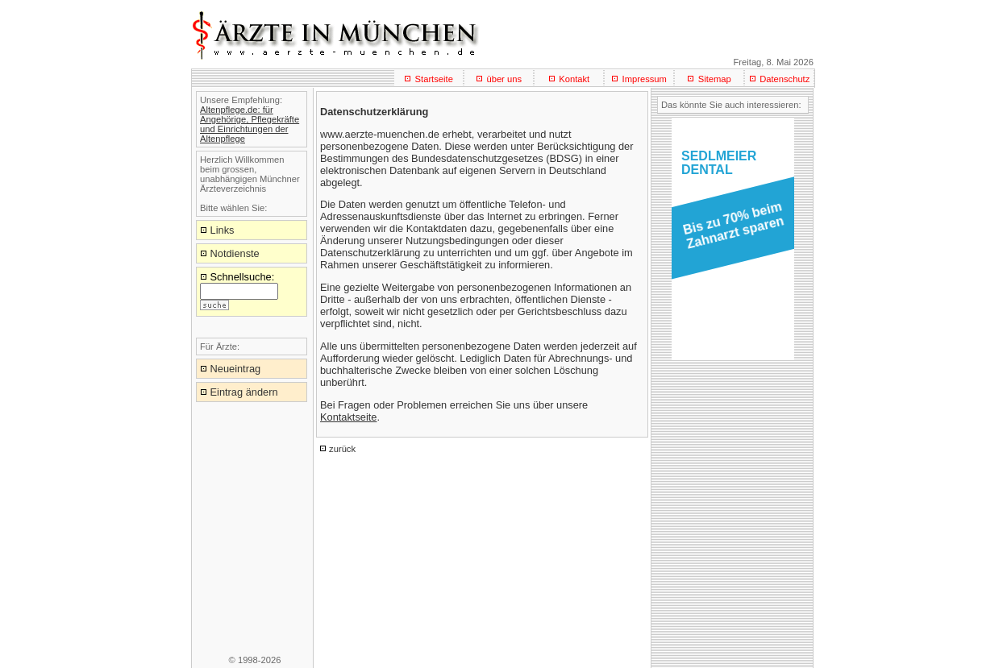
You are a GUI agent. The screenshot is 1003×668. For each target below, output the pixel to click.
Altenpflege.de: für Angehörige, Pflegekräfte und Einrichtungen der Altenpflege (249, 124)
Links (222, 230)
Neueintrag (235, 369)
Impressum (644, 79)
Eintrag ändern (244, 392)
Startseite (434, 79)
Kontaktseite (348, 417)
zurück (342, 449)
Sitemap (714, 79)
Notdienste (235, 253)
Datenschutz (784, 79)
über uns (504, 79)
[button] (730, 230)
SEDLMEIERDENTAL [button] (718, 162)
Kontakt (574, 79)
